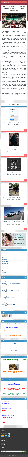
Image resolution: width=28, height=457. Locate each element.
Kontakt (17, 455)
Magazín (4, 252)
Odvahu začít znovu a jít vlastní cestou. (8, 304)
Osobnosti (5, 259)
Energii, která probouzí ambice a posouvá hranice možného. (12, 302)
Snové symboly (6, 263)
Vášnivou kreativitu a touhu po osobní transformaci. (10, 288)
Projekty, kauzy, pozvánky (7, 255)
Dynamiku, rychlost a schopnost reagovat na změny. (10, 290)
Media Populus (21, 455)
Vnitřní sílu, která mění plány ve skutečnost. (9, 297)
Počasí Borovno (14, 352)
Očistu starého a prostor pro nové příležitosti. (9, 299)
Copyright (6, 455)
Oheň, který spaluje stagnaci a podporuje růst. (9, 292)
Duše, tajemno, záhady (7, 261)
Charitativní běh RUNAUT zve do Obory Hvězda (14, 197)
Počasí (25, 433)
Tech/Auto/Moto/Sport (14, 10)
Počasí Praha (14, 343)
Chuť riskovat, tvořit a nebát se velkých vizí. (9, 295)
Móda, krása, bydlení (6, 257)
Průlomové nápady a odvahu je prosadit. (8, 285)
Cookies (4, 272)
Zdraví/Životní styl (6, 265)
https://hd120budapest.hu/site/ (16, 96)
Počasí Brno (14, 348)
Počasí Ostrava (14, 350)
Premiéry (4, 270)
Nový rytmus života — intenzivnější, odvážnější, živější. (11, 283)
